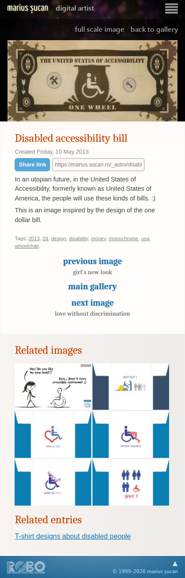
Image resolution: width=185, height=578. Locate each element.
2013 (34, 238)
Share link (32, 164)
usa (145, 238)
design (58, 238)
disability (78, 238)
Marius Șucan (50, 8)
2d (45, 238)
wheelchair (27, 246)
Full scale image (99, 29)
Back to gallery (154, 29)
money (98, 238)
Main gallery (92, 286)
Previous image (92, 268)
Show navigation (171, 8)
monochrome (124, 238)
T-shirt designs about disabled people (73, 536)
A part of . (26, 568)
